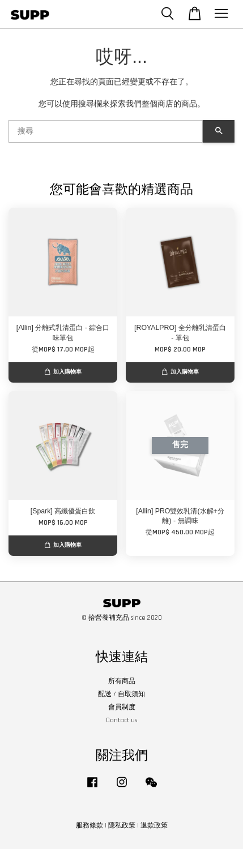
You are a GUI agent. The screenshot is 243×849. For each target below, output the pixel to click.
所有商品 (121, 681)
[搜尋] (105, 131)
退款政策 (154, 825)
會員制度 (121, 707)
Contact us (121, 720)
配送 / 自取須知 (121, 694)
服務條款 (89, 825)
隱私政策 (121, 825)
